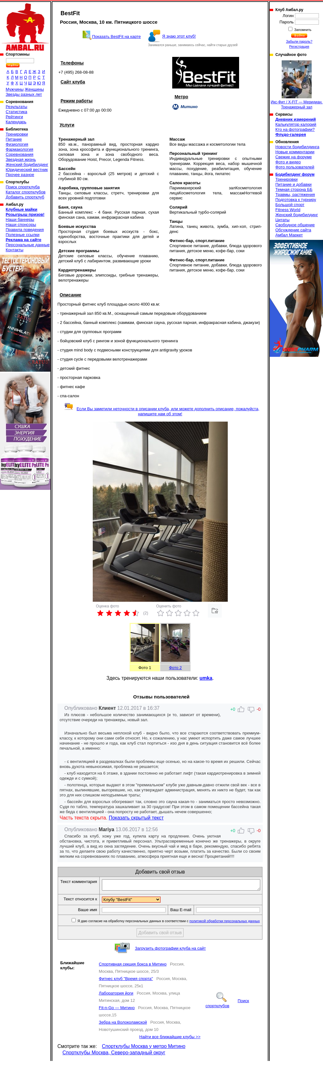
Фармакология (19, 149)
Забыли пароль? (299, 41)
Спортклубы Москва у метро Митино (143, 1057)
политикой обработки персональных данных (225, 932)
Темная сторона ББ (294, 189)
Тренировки (17, 134)
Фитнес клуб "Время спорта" (126, 989)
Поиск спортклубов (227, 1014)
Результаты (16, 106)
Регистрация (299, 46)
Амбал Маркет (289, 235)
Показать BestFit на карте (116, 36)
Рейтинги (14, 116)
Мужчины (15, 89)
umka (205, 678)
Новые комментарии (294, 151)
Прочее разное (20, 174)
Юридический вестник (27, 169)
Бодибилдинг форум (294, 174)
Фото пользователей (294, 167)
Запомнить (302, 30)
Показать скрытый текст (136, 817)
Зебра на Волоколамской (123, 1033)
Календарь (16, 121)
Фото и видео (288, 162)
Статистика (16, 111)
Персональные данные (28, 244)
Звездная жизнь (21, 159)
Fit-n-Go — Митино (117, 1018)
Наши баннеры (20, 219)
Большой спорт (289, 204)
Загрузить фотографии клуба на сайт (170, 959)
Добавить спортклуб (25, 197)
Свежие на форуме (293, 157)
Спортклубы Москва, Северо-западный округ (113, 1063)
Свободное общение (295, 224)
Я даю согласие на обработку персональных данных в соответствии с (168, 932)
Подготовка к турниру (295, 199)
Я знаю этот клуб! (179, 36)
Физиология (17, 144)
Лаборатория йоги (116, 1004)
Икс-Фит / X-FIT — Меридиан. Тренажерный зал (296, 84)
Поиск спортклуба (23, 187)
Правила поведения (25, 229)
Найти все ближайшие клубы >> (170, 1047)
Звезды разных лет (24, 94)
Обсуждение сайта (293, 230)
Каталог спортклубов (25, 192)
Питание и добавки (293, 184)
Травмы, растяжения (295, 194)
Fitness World (287, 209)
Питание (14, 139)
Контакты (14, 249)
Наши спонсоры (21, 224)
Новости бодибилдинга (297, 146)
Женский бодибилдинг (27, 164)
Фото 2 (175, 667)
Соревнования (19, 154)
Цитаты (282, 219)
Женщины (34, 89)
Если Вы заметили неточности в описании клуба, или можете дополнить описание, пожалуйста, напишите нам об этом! (161, 411)
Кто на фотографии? (295, 129)
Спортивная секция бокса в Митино (133, 975)
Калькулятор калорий (295, 124)
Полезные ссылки (22, 234)
